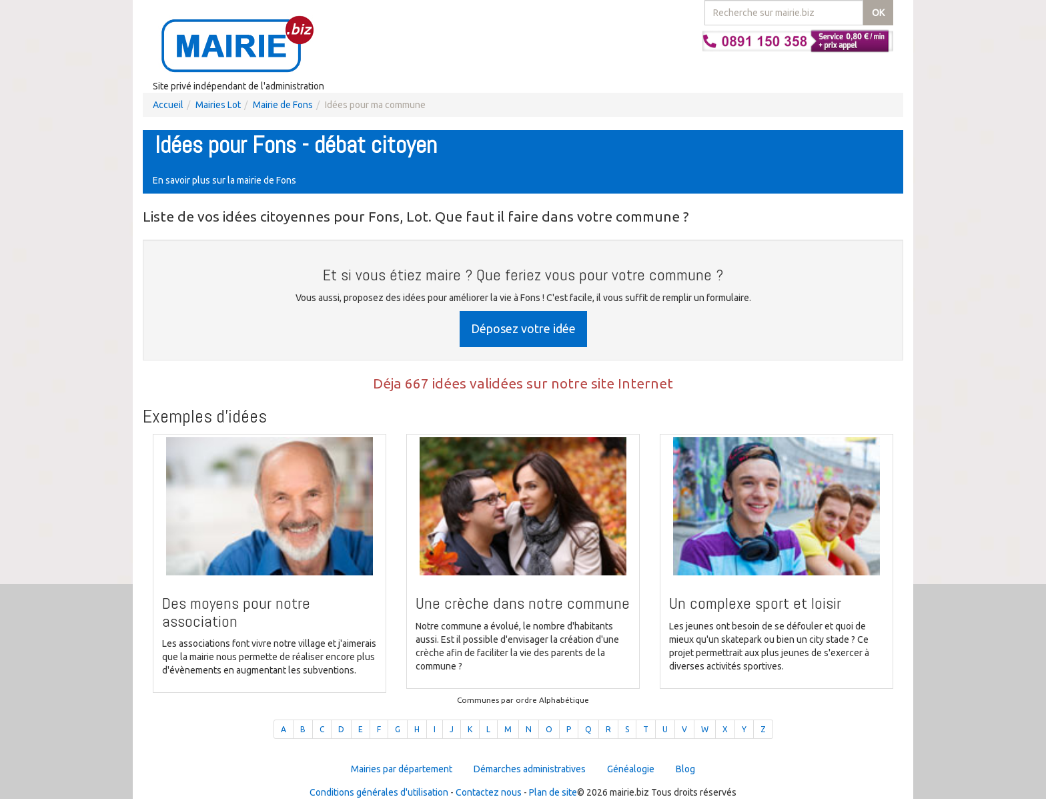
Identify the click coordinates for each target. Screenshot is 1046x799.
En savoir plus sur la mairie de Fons (224, 180)
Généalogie (630, 769)
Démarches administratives (530, 769)
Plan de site (553, 792)
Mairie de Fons (283, 104)
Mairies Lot (218, 104)
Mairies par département (401, 769)
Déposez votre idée (523, 328)
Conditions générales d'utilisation (379, 792)
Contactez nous (489, 792)
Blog (685, 769)
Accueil (168, 104)
